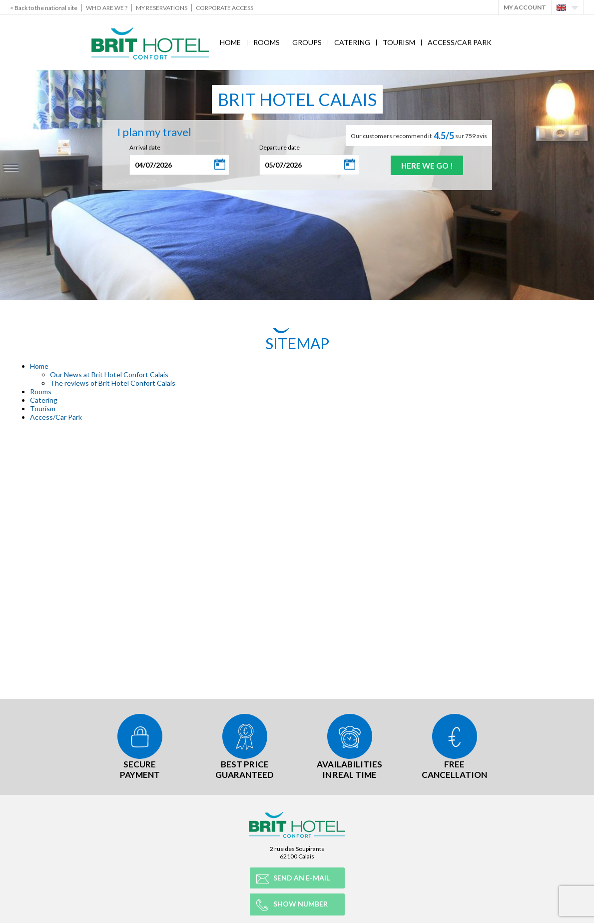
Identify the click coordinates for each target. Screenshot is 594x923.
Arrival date (142, 147)
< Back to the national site (43, 8)
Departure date (277, 147)
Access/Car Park (460, 42)
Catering (352, 42)
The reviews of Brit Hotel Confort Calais (112, 383)
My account (525, 7)
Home (230, 42)
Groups (307, 42)
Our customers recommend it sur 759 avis (419, 135)
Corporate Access (224, 8)
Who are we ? (106, 8)
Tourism (399, 42)
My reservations (161, 8)
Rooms (266, 42)
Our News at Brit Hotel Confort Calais (109, 374)
